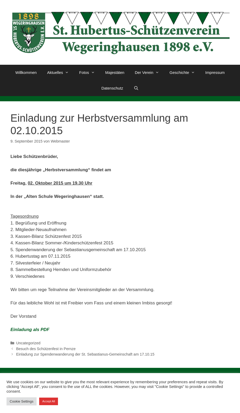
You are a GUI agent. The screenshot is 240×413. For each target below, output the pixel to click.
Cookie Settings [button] (21, 401)
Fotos (89, 72)
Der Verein (149, 72)
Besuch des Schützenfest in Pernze (46, 349)
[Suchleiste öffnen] (136, 88)
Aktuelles (60, 72)
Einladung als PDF (29, 329)
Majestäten (114, 72)
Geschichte (184, 72)
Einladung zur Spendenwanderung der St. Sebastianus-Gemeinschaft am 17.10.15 (85, 354)
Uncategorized (28, 343)
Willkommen (26, 72)
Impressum (215, 72)
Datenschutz (112, 88)
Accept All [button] (48, 401)
